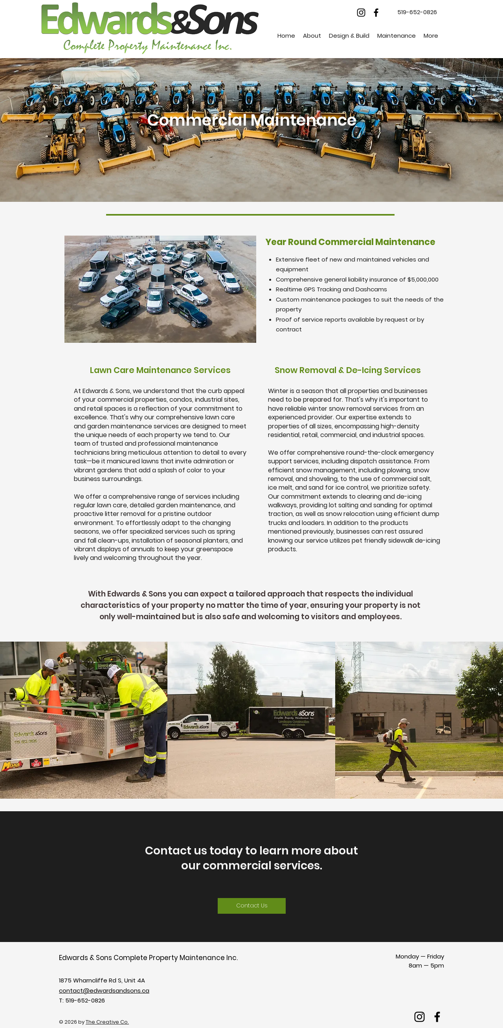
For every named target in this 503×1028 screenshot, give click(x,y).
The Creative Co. (107, 1022)
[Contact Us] (252, 906)
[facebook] (376, 12)
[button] (312, 35)
